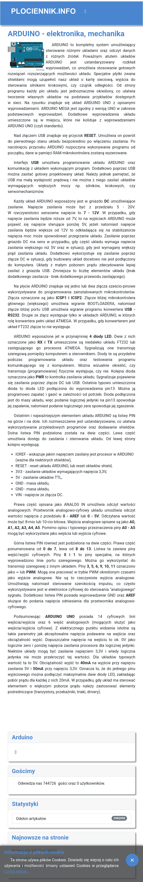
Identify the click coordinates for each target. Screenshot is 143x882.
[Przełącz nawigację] (85, 11)
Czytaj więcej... (17, 871)
